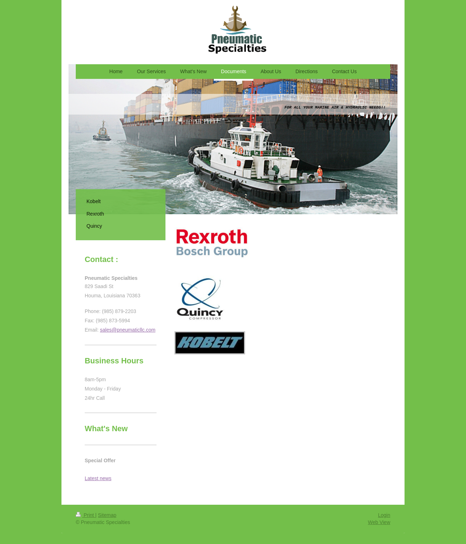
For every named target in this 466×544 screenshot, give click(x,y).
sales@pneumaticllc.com (127, 330)
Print (85, 515)
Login (384, 515)
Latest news (98, 478)
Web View (379, 522)
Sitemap (107, 515)
